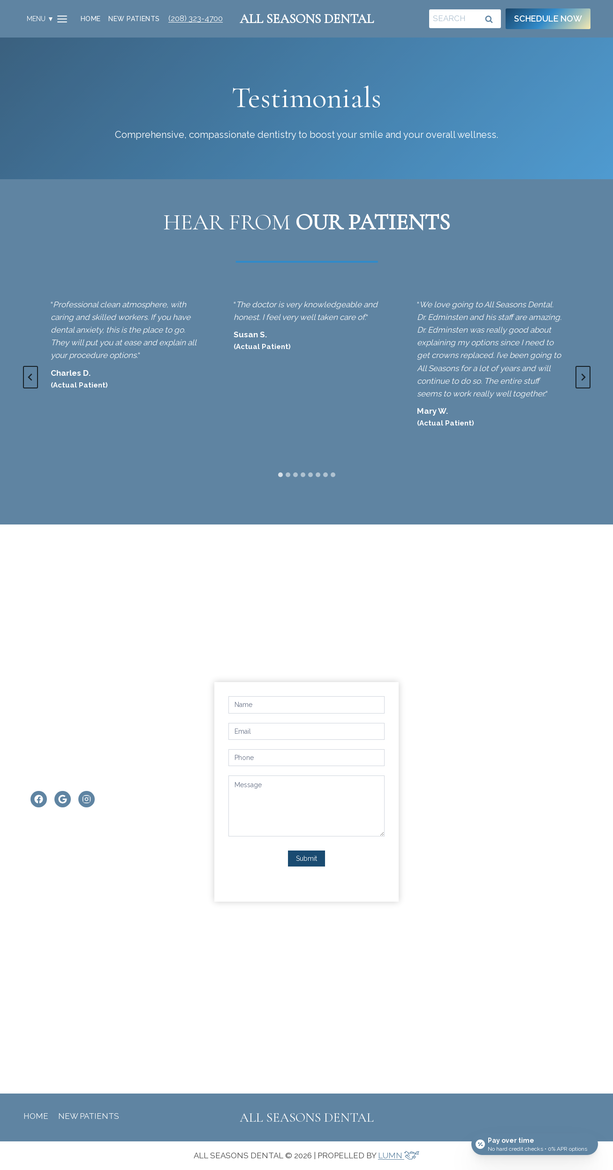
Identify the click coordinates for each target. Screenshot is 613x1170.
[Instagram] (84, 800)
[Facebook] (36, 800)
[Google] (60, 800)
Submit (306, 858)
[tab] (280, 474)
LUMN (398, 1155)
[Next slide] (582, 377)
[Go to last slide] (30, 377)
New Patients (133, 19)
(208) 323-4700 (195, 18)
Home (91, 19)
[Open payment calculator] (534, 1143)
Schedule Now (548, 18)
